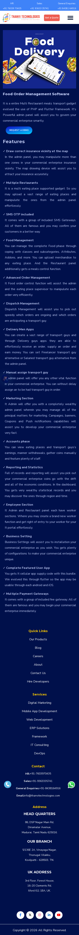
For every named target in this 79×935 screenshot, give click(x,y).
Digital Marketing (39, 703)
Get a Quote (52, 17)
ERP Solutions (39, 728)
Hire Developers (38, 681)
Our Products (38, 639)
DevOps (39, 753)
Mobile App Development (39, 711)
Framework (39, 736)
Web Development (39, 720)
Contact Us (38, 673)
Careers (38, 656)
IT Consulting (40, 745)
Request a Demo (19, 130)
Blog (38, 648)
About (38, 665)
